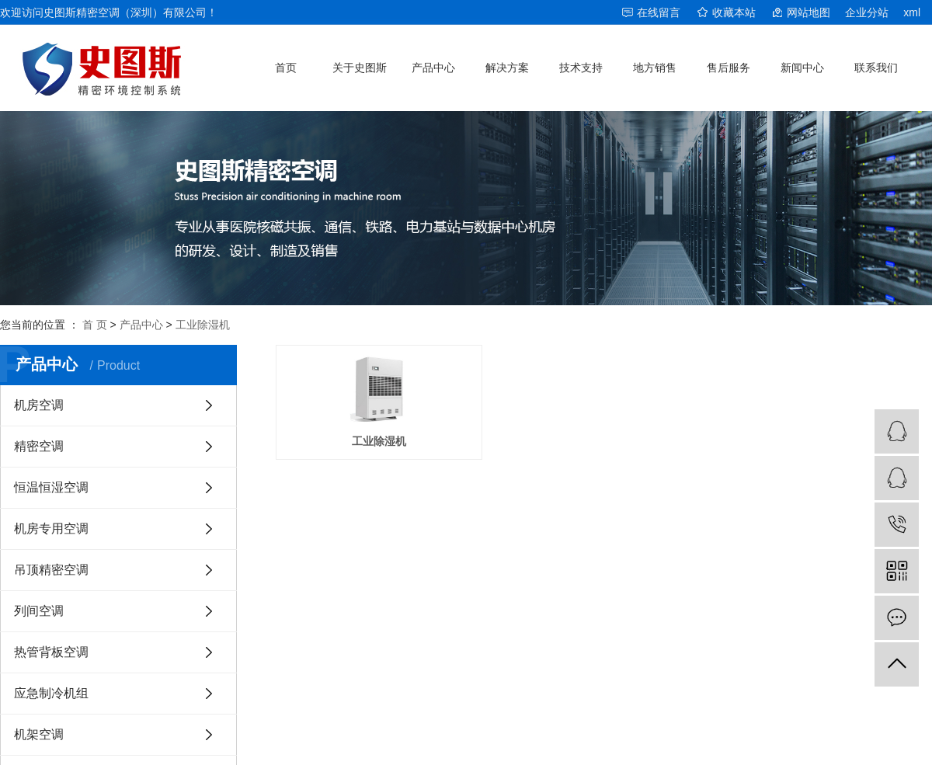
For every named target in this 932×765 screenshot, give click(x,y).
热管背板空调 (51, 652)
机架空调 (39, 734)
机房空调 (39, 405)
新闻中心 (802, 67)
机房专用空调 (51, 528)
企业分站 (867, 12)
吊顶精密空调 (51, 569)
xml (911, 12)
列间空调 (39, 610)
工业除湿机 (203, 324)
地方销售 (654, 67)
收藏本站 (734, 12)
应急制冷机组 (51, 693)
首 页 (94, 324)
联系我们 (876, 67)
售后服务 (728, 67)
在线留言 (658, 12)
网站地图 (808, 12)
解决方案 (507, 67)
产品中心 (433, 67)
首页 (286, 67)
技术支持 (581, 67)
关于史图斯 (359, 67)
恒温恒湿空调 (51, 487)
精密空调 (39, 446)
